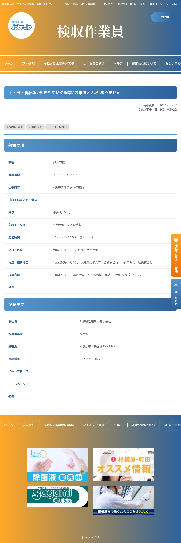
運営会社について (150, 63)
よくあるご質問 (98, 63)
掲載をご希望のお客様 (61, 63)
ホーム (9, 63)
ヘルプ (123, 63)
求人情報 (29, 63)
